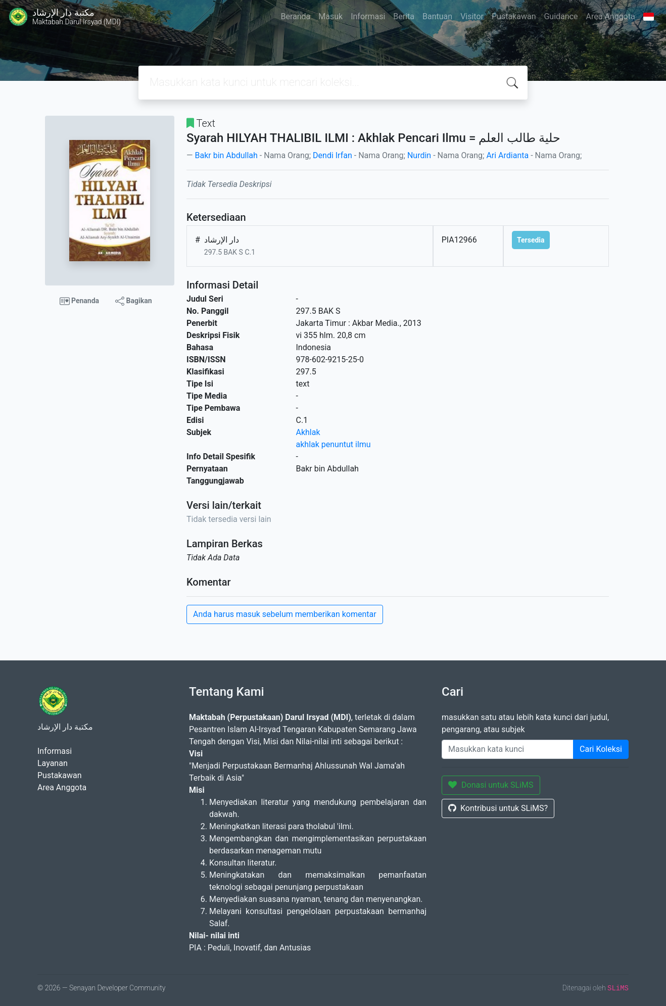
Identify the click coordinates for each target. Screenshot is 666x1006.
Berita (403, 16)
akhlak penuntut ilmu (333, 444)
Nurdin (419, 155)
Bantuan (437, 16)
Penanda (80, 301)
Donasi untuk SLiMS (491, 785)
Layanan (52, 763)
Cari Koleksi (601, 749)
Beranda (295, 16)
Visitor (472, 16)
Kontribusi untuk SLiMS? (498, 808)
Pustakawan (514, 16)
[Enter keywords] (508, 749)
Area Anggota (610, 16)
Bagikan (133, 301)
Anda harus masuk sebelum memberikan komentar (284, 614)
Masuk (330, 16)
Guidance (561, 16)
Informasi (368, 16)
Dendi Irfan (332, 155)
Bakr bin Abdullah (226, 155)
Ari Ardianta (507, 155)
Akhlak (308, 432)
